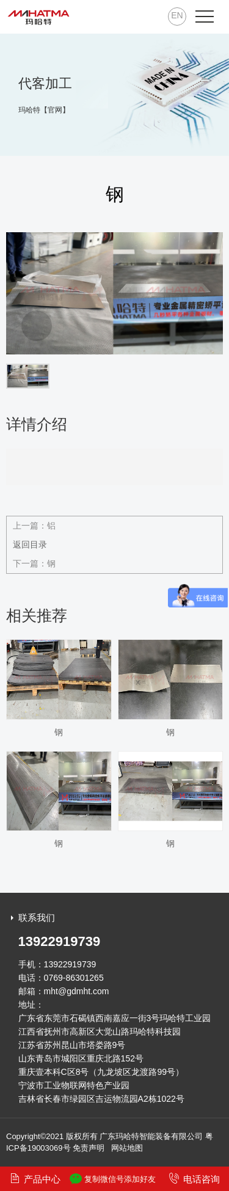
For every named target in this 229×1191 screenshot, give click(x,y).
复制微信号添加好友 (113, 1179)
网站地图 (127, 1148)
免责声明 (88, 1148)
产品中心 (34, 1178)
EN (177, 15)
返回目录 (30, 544)
